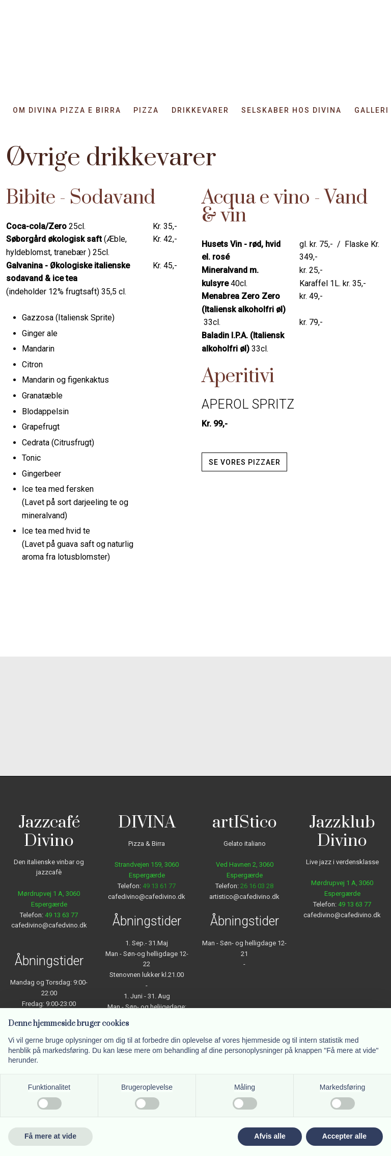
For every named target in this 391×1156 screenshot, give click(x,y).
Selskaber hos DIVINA (291, 110)
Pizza (146, 110)
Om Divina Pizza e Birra (67, 110)
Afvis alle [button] (269, 1136)
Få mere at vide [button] (50, 1136)
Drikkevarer (200, 110)
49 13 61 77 (159, 886)
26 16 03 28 (256, 886)
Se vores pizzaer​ (245, 462)
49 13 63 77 (61, 915)
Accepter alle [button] (344, 1136)
